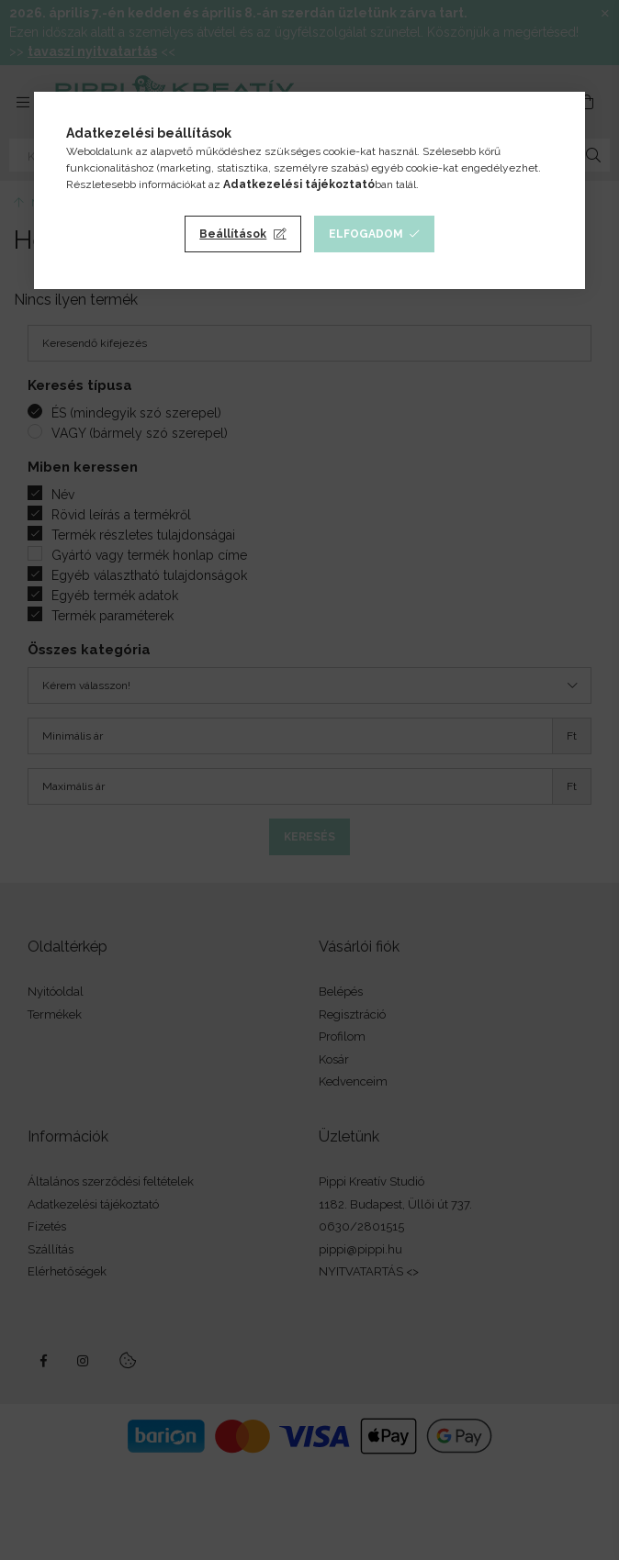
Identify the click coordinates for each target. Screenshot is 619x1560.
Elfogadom (366, 234)
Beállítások (232, 234)
